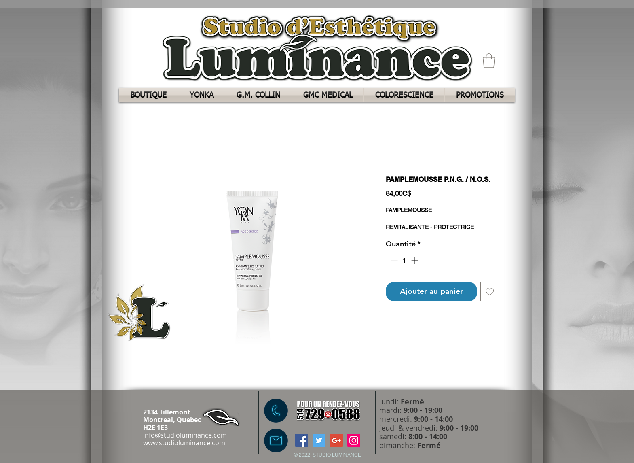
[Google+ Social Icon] (336, 440)
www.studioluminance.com (184, 442)
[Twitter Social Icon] (319, 440)
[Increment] (415, 260)
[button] (489, 60)
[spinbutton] (404, 260)
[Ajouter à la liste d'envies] (489, 291)
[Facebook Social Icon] (301, 440)
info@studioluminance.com (185, 435)
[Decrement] (393, 260)
